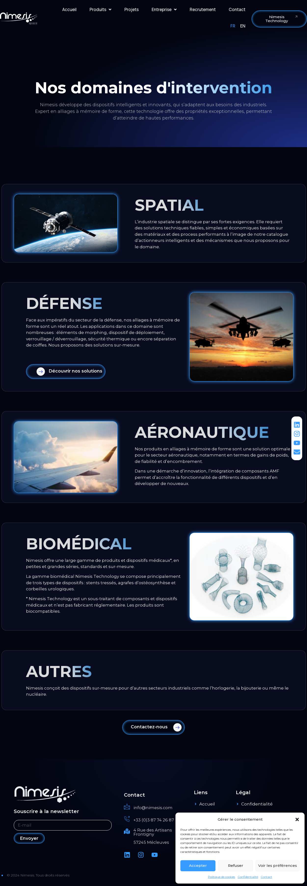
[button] (297, 819)
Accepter (198, 865)
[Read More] (156, 807)
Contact (266, 877)
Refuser (235, 865)
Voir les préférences (277, 865)
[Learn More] (66, 371)
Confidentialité (248, 877)
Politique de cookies (221, 877)
